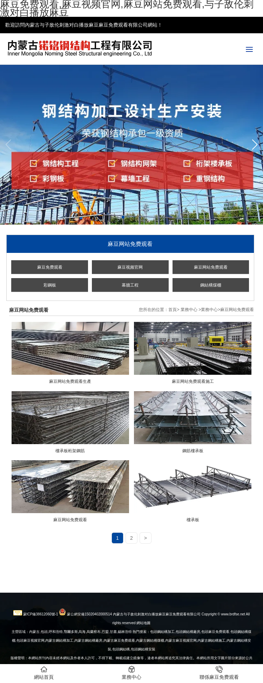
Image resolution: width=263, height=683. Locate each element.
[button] (254, 144)
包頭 (115, 662)
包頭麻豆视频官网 (30, 653)
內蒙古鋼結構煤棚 (150, 653)
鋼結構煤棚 (210, 285)
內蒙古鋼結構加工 (59, 653)
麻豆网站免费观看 (211, 267)
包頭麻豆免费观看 (215, 645)
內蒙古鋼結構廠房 (88, 653)
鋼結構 (124, 662)
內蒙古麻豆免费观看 (119, 653)
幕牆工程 (130, 285)
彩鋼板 (49, 285)
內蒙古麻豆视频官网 (181, 653)
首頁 (172, 309)
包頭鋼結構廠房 (188, 645)
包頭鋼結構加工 (162, 645)
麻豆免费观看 (49, 267)
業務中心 (189, 309)
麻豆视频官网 (130, 267)
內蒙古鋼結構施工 (211, 653)
